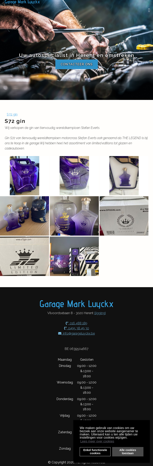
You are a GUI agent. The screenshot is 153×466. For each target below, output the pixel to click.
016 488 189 (76, 323)
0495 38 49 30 (76, 328)
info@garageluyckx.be (76, 333)
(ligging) (100, 313)
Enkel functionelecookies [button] (95, 451)
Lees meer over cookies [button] (97, 441)
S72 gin (12, 114)
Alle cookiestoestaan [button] (127, 451)
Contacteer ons (77, 64)
